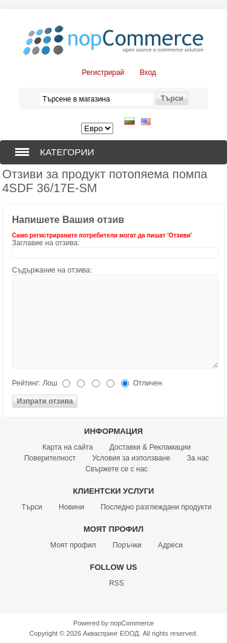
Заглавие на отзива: (46, 243)
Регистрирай (103, 72)
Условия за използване (131, 458)
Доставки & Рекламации (150, 447)
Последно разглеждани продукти (155, 507)
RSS (116, 583)
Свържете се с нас (116, 469)
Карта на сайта (67, 447)
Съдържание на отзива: (52, 270)
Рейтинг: (26, 383)
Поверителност (50, 458)
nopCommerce (132, 623)
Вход (148, 72)
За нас (198, 458)
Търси (32, 507)
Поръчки (127, 545)
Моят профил (73, 545)
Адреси (170, 545)
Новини (71, 507)
